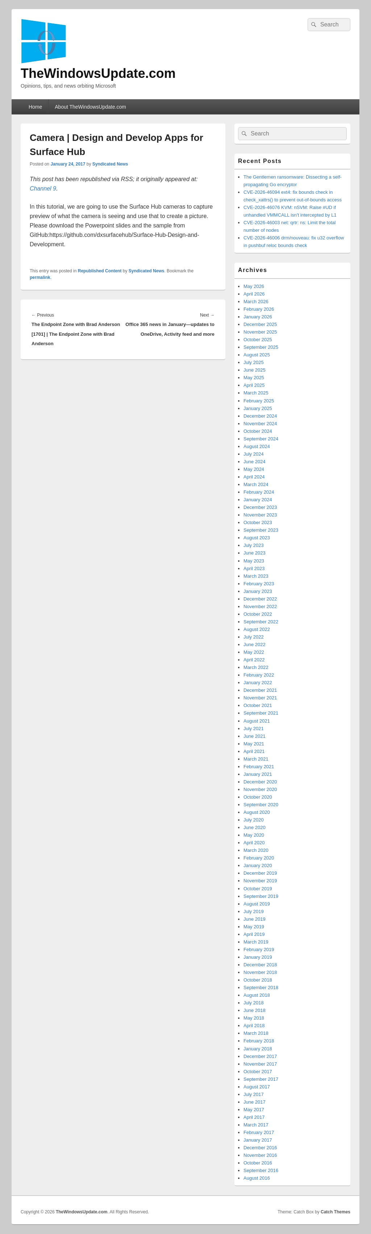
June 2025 (254, 370)
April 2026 (254, 294)
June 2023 (254, 553)
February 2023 (258, 583)
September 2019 (260, 896)
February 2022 (258, 675)
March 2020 (255, 850)
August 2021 (256, 721)
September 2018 (260, 987)
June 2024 (254, 461)
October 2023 (257, 522)
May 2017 (253, 1109)
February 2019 (258, 949)
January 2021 (257, 774)
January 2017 (257, 1140)
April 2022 (254, 659)
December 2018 (260, 964)
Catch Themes (335, 1211)
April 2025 (254, 385)
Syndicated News (110, 164)
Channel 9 (43, 188)
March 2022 (255, 667)
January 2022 (257, 682)
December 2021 (260, 690)
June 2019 (254, 919)
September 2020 (260, 804)
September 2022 (260, 621)
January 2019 (257, 957)
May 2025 (253, 377)
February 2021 (258, 766)
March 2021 (255, 759)
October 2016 (257, 1163)
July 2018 (253, 1002)
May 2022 (253, 652)
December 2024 (260, 416)
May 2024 (253, 469)
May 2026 (253, 286)
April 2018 (254, 1025)
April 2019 (254, 934)
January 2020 (257, 865)
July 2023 (253, 545)
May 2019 (253, 926)
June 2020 (254, 827)
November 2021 (260, 697)
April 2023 (254, 568)
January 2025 (257, 408)
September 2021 (260, 713)
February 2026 (258, 309)
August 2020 (256, 812)
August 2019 (256, 904)
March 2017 (255, 1125)
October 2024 (257, 431)
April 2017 (254, 1117)
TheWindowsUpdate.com (98, 73)
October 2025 (257, 339)
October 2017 (257, 1071)
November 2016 (260, 1155)
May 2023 (253, 561)
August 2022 (256, 629)
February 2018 (258, 1040)
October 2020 (257, 797)
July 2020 (253, 820)
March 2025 (255, 393)
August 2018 (256, 995)
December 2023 (260, 507)
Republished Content (100, 270)
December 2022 (260, 599)
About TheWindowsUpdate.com (90, 107)
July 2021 (253, 728)
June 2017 (254, 1102)
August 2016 (256, 1178)
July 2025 (253, 362)
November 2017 (260, 1064)
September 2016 (260, 1170)
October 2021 (257, 705)
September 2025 (260, 347)
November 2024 (260, 423)
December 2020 (260, 782)
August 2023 (256, 537)
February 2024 (258, 492)
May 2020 (253, 835)
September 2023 (260, 530)
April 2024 (254, 477)
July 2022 (253, 637)
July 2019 (253, 911)
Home (35, 107)
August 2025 (256, 354)
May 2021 (253, 743)
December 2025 (260, 324)
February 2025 (258, 400)
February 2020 (258, 858)
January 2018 (257, 1048)
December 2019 (260, 873)
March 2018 (255, 1033)
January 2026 (257, 316)
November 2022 (260, 606)
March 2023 (255, 576)
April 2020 (254, 842)
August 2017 (256, 1086)
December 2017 (260, 1056)
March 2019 (255, 942)
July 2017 (253, 1094)
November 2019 (260, 880)
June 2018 (254, 1010)
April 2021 (254, 751)
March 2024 (255, 484)
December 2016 (260, 1147)
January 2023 (257, 591)
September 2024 (260, 439)
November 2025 (260, 332)
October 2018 (257, 980)
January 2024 (257, 499)
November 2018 (260, 972)
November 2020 (260, 789)
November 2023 (260, 515)
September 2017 (260, 1079)
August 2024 (256, 446)
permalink (40, 277)
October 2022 (257, 614)
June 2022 (254, 644)
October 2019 (257, 888)
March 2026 (255, 301)
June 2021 (254, 736)
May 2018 (253, 1018)
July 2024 (253, 454)
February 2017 (258, 1132)
